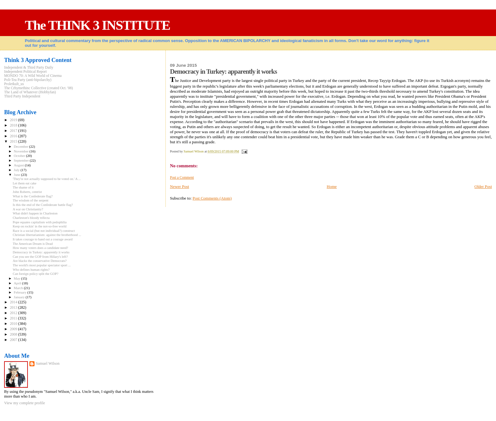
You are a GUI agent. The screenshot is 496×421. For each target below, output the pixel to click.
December (21, 146)
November (22, 151)
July (17, 170)
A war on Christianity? (28, 209)
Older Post (483, 186)
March (19, 288)
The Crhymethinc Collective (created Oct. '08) (38, 88)
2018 (14, 125)
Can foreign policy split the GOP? (35, 274)
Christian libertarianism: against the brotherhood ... (47, 235)
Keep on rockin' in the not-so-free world (39, 226)
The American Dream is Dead (33, 243)
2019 (14, 120)
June (17, 174)
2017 (14, 131)
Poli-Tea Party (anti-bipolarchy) (28, 80)
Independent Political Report (25, 72)
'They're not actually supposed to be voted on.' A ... (47, 179)
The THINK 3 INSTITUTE (97, 25)
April (18, 283)
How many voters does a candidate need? (40, 248)
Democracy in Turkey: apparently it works (41, 252)
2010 (14, 324)
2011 (14, 318)
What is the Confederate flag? (33, 196)
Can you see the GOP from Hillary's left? (40, 256)
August (19, 165)
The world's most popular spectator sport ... (42, 265)
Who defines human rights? (31, 269)
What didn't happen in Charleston (35, 213)
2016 (14, 136)
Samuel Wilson (47, 363)
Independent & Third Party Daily (28, 67)
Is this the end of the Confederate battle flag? (43, 205)
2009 (14, 329)
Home (332, 186)
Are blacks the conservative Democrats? (39, 261)
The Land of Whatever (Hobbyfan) (30, 92)
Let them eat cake (24, 183)
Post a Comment (182, 177)
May (17, 278)
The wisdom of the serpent (30, 200)
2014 (14, 302)
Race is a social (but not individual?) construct (44, 230)
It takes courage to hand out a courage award (42, 239)
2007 (14, 340)
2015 (14, 141)
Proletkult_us (14, 84)
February (21, 292)
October (20, 156)
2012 (14, 313)
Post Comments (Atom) (212, 198)
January (20, 297)
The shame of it (23, 187)
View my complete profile (24, 403)
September (22, 160)
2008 (14, 334)
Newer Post (179, 186)
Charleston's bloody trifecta (31, 218)
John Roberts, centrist (27, 192)
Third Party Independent (22, 96)
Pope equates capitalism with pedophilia (39, 222)
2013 (14, 308)
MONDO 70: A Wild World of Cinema (33, 76)
